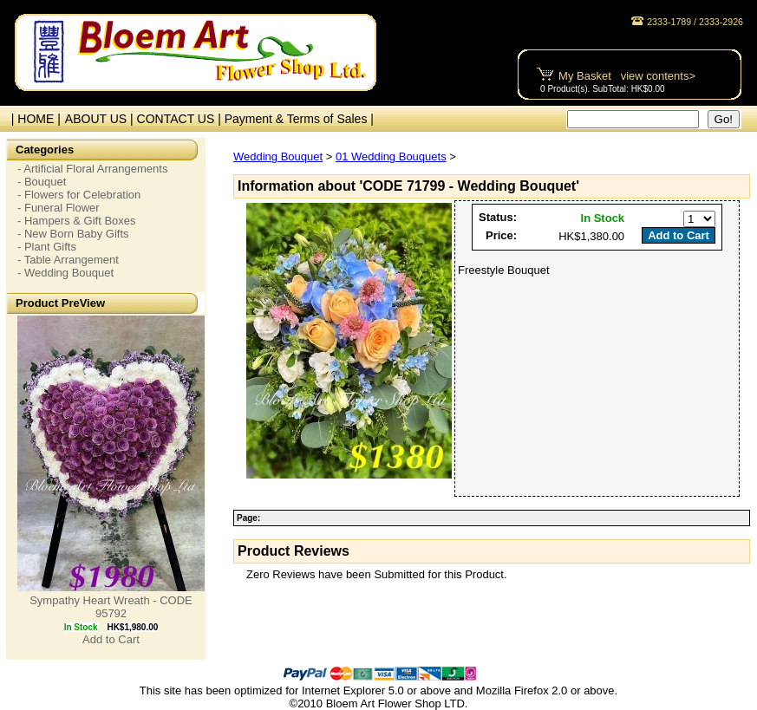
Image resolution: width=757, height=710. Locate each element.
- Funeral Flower (58, 207)
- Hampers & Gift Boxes (76, 220)
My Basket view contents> (626, 75)
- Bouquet (41, 181)
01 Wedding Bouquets (391, 156)
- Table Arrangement (68, 259)
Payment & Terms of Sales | (299, 119)
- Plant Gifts (46, 246)
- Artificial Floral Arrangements (92, 168)
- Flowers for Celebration (78, 194)
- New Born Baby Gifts (73, 233)
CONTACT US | (181, 119)
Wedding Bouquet (278, 156)
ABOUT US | (101, 119)
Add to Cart (111, 639)
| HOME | (32, 119)
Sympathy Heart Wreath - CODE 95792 (111, 607)
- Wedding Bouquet (65, 272)
